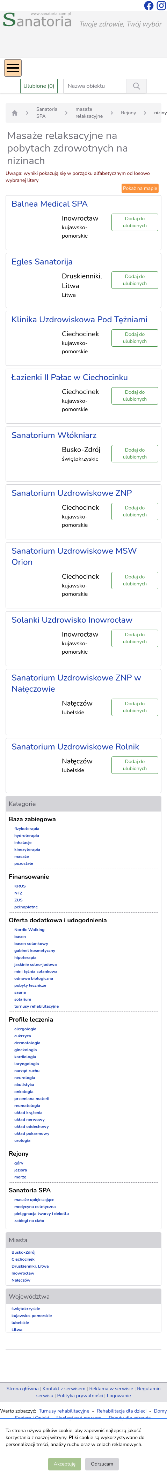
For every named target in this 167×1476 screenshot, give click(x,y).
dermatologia (27, 1043)
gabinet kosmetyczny (34, 950)
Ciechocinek (23, 1259)
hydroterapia (26, 835)
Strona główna (22, 1388)
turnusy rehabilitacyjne (36, 1006)
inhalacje (22, 842)
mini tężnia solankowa (35, 971)
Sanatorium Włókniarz (54, 435)
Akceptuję (64, 1464)
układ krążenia (28, 1112)
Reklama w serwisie (111, 1388)
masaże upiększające (34, 1199)
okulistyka (24, 1084)
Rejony (128, 112)
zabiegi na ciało (29, 1220)
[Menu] (13, 68)
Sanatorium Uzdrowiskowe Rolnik (75, 746)
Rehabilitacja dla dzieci (121, 1411)
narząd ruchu (26, 1071)
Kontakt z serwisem (64, 1388)
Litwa (17, 1329)
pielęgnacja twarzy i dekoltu (41, 1213)
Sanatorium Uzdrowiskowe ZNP (72, 493)
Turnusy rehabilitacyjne (64, 1411)
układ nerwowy (29, 1119)
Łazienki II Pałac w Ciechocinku (70, 377)
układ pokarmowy (31, 1133)
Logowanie (119, 1395)
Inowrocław (23, 1273)
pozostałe (23, 863)
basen (20, 936)
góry (18, 1163)
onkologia (24, 1091)
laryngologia (26, 1064)
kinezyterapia (27, 849)
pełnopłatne (26, 907)
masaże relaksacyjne (89, 113)
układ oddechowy (31, 1126)
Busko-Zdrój (24, 1252)
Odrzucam (102, 1464)
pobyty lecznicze (30, 985)
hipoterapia (25, 957)
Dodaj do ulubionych (135, 222)
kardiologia (25, 1057)
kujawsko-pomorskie (32, 1316)
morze (20, 1177)
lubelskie (20, 1322)
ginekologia (25, 1050)
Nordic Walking (29, 929)
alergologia (25, 1029)
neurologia (24, 1078)
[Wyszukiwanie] (136, 86)
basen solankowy (31, 943)
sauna (20, 992)
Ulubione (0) (39, 86)
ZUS (18, 900)
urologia (22, 1140)
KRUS (20, 886)
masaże (21, 856)
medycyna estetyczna (35, 1206)
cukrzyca (22, 1036)
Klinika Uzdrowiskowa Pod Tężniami (79, 319)
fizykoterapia (26, 828)
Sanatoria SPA (46, 113)
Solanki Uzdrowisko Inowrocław (72, 619)
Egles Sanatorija (42, 261)
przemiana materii (31, 1098)
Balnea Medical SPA (50, 203)
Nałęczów (21, 1280)
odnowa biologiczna (33, 978)
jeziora (20, 1170)
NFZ (18, 893)
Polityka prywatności (80, 1395)
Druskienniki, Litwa (30, 1266)
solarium (22, 999)
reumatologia (27, 1105)
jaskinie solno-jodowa (35, 964)
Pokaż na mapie (140, 188)
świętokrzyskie (26, 1309)
